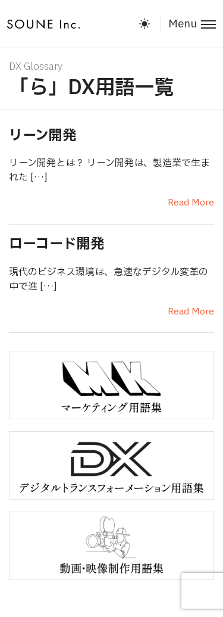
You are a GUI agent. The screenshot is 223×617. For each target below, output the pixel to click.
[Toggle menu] (188, 24)
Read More (191, 203)
